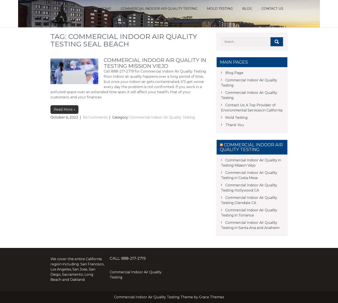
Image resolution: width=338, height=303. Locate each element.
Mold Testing (220, 8)
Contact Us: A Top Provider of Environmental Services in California (251, 107)
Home (105, 8)
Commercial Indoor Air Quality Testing (159, 8)
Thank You (234, 125)
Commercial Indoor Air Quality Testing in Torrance (249, 212)
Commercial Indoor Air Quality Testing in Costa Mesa (249, 175)
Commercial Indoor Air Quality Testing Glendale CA (249, 200)
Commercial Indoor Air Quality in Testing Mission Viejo (155, 63)
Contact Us (272, 8)
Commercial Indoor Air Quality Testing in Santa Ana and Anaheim (250, 225)
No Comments (95, 117)
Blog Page (234, 73)
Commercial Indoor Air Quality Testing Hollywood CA (249, 187)
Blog (247, 8)
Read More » (64, 109)
